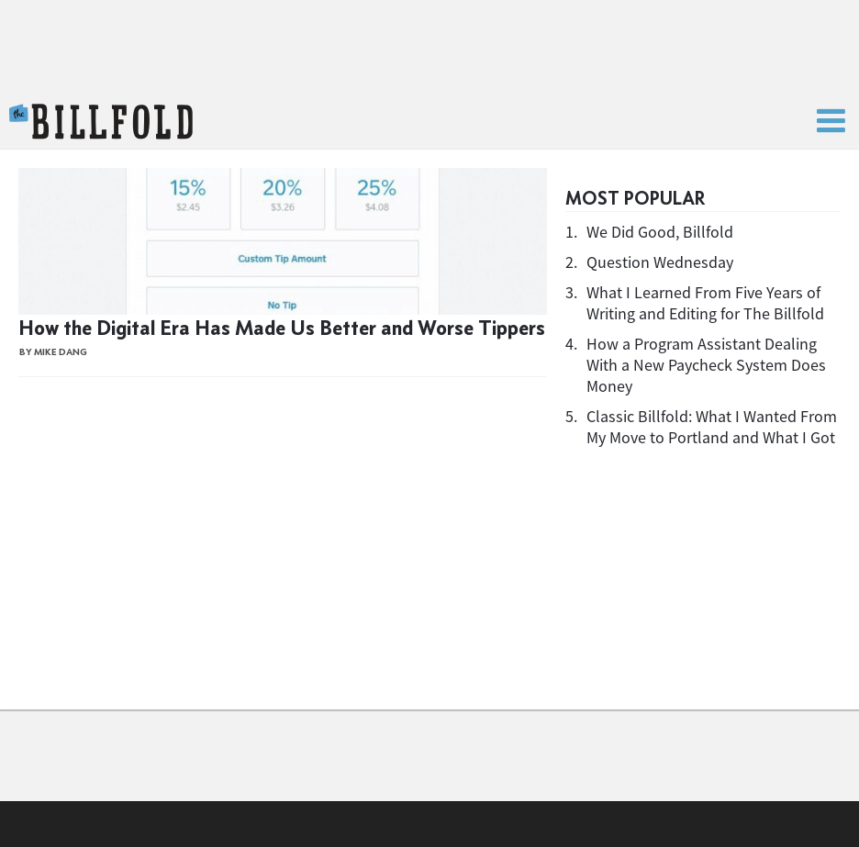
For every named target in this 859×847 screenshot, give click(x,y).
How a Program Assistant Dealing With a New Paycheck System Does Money (706, 364)
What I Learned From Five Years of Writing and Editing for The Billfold (705, 303)
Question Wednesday (659, 262)
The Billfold (101, 122)
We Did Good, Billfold (659, 231)
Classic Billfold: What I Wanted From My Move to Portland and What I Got (711, 427)
